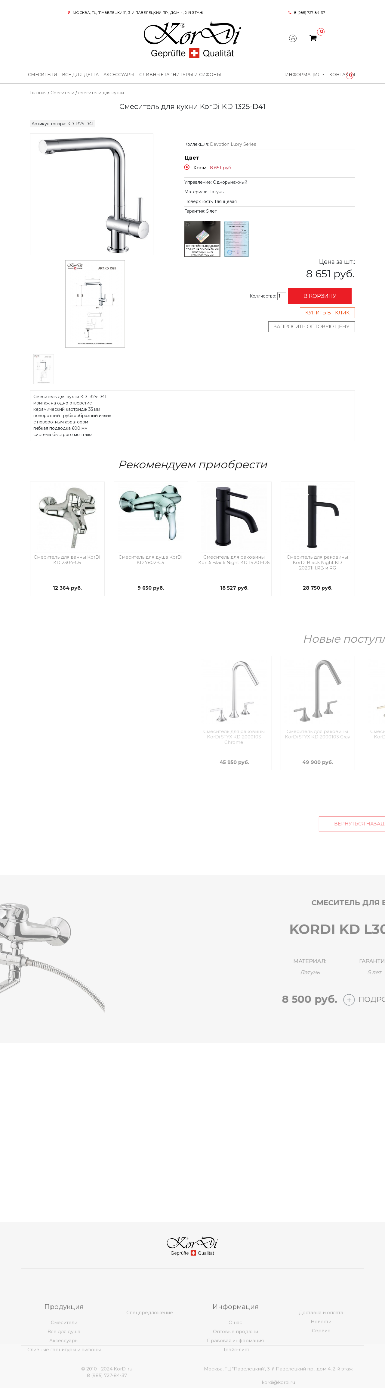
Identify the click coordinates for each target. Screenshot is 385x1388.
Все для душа (80, 74)
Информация (303, 74)
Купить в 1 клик (327, 313)
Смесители (42, 74)
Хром (199, 167)
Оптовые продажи (235, 1364)
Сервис (321, 1363)
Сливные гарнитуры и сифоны (180, 74)
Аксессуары (118, 74)
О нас (235, 1355)
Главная (38, 92)
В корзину (319, 296)
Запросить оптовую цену (312, 326)
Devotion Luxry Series (233, 144)
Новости (321, 1354)
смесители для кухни (101, 92)
